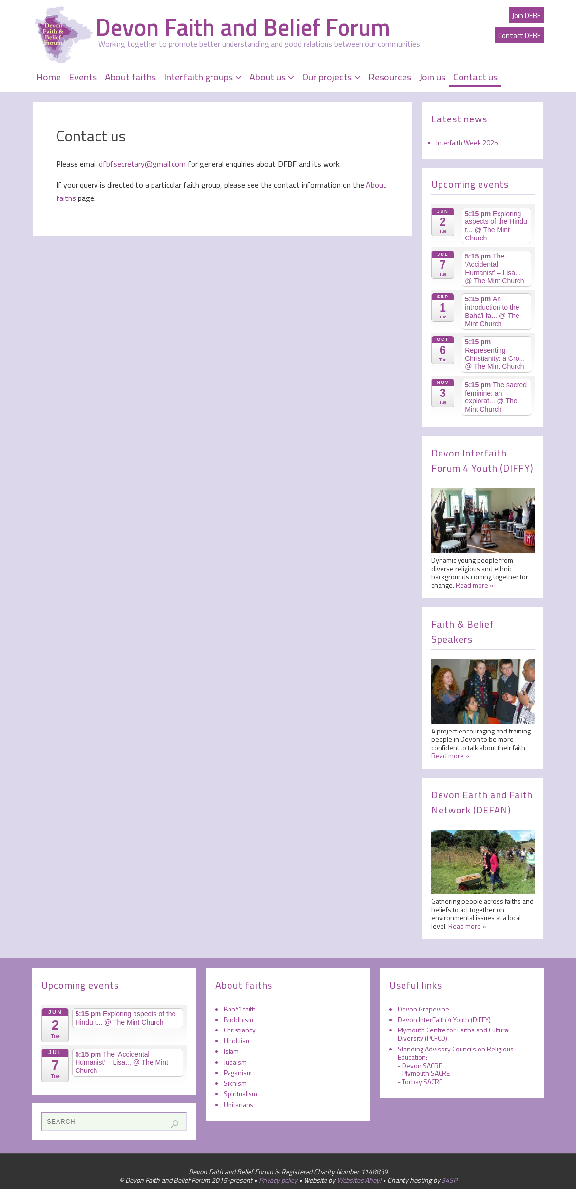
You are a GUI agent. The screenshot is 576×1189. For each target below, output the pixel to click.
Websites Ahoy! (359, 1180)
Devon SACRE (422, 1065)
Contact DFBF (519, 35)
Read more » (475, 585)
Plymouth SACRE (426, 1073)
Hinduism (237, 1040)
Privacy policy (278, 1180)
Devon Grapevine (423, 1009)
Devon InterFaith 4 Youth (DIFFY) (444, 1019)
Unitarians (238, 1104)
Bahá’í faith (240, 1009)
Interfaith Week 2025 (467, 143)
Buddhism (238, 1019)
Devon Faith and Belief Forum (243, 27)
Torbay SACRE (422, 1081)
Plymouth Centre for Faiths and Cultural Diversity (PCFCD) (454, 1034)
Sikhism (235, 1083)
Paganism (238, 1073)
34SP (449, 1180)
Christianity (240, 1030)
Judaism (235, 1062)
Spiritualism (240, 1094)
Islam (231, 1051)
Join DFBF (526, 15)
